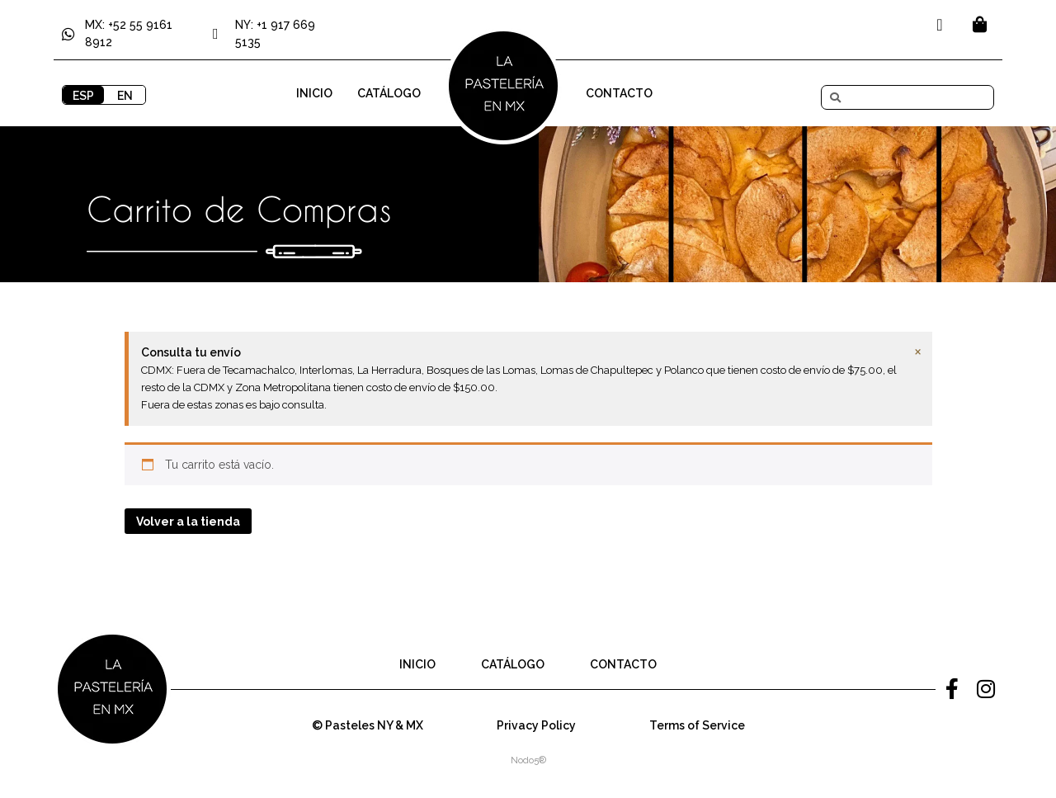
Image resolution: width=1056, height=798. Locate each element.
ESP (83, 95)
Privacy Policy (536, 725)
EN (125, 95)
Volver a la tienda (188, 521)
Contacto (619, 93)
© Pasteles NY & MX (367, 725)
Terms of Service (697, 725)
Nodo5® (528, 760)
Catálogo (389, 93)
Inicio (314, 93)
